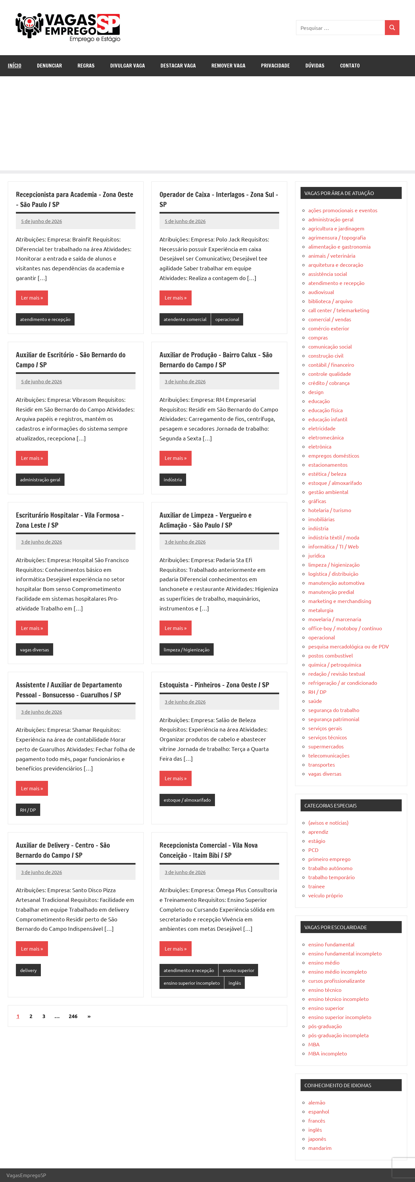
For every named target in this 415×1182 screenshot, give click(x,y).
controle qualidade (329, 373)
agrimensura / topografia (337, 237)
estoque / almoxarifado (190, 802)
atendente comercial (186, 319)
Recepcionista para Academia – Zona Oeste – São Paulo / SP (68, 199)
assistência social (327, 273)
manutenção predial (331, 591)
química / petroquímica (334, 664)
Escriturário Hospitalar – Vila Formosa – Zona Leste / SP (74, 521)
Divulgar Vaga (127, 65)
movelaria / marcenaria (334, 619)
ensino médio (323, 962)
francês (316, 1120)
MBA (314, 1044)
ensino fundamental (331, 944)
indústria (174, 480)
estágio (316, 840)
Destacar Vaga (178, 65)
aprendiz (318, 831)
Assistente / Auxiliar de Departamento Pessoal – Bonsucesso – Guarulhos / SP (72, 692)
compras (318, 337)
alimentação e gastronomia (339, 246)
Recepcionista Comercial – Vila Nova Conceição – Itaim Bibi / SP (212, 853)
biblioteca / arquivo (330, 301)
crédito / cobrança (329, 382)
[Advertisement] (207, 125)
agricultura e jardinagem (336, 228)
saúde (315, 700)
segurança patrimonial (333, 719)
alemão (316, 1102)
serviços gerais (325, 728)
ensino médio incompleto (337, 971)
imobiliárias (321, 519)
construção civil (325, 355)
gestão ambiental (328, 491)
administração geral (42, 480)
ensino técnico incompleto (338, 998)
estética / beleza (327, 473)
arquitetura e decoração (335, 264)
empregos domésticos (333, 455)
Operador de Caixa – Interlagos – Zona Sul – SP (214, 199)
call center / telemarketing (338, 310)
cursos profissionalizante (336, 980)
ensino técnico (324, 989)
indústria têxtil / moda (333, 537)
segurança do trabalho (333, 710)
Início (14, 65)
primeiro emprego (329, 859)
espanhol (318, 1111)
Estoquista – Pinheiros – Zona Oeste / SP (218, 687)
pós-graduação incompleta (338, 1035)
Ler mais (31, 298)
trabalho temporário (331, 877)
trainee (316, 886)
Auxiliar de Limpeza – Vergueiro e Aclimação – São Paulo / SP (208, 521)
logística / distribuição (333, 573)
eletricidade (322, 428)
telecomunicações (329, 755)
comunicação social (330, 346)
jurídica (316, 555)
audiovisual (321, 292)
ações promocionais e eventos (342, 210)
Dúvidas (315, 65)
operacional (231, 319)
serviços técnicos (327, 737)
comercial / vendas (329, 319)
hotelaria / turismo (329, 510)
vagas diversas (36, 651)
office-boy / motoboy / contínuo (345, 628)
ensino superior (243, 973)
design (316, 391)
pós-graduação (325, 1026)
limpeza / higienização (188, 651)
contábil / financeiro (331, 364)
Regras (86, 65)
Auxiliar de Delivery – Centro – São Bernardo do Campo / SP (65, 853)
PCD (313, 849)
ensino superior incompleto (194, 986)
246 (73, 1019)
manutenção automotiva (336, 582)
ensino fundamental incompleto (345, 953)
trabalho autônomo (330, 868)
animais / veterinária (331, 255)
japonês (317, 1138)
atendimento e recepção (47, 319)
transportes (321, 764)
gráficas (317, 501)
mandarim (320, 1147)
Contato (350, 65)
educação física (325, 410)
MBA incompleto (327, 1053)
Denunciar (49, 65)
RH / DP (28, 812)
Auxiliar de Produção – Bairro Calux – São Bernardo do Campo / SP (213, 360)
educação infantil (327, 419)
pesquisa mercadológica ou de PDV (348, 646)
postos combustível (330, 655)
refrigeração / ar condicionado (342, 682)
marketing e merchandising (339, 600)
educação (319, 401)
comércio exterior (328, 328)
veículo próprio (325, 895)
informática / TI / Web (333, 546)
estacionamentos (328, 464)
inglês (240, 986)
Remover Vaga (228, 65)
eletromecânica (326, 437)
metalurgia (320, 610)
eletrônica (319, 446)
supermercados (326, 746)
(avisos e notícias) (328, 822)
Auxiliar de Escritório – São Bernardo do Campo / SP (74, 360)
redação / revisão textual (336, 673)
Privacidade (275, 65)
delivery (29, 973)
